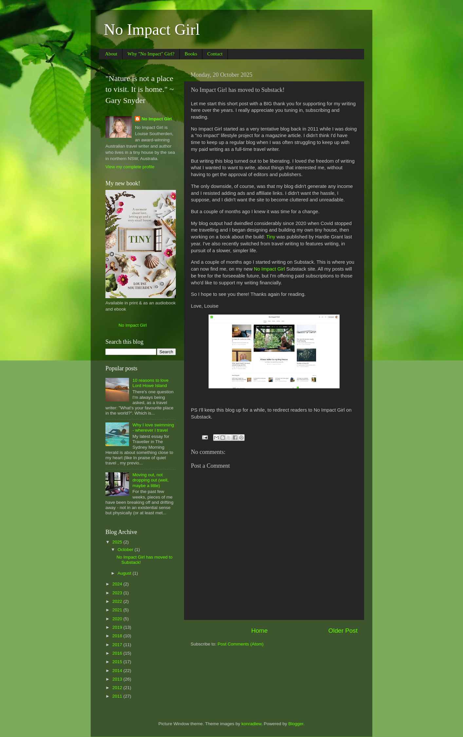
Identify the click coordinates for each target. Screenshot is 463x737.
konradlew (251, 723)
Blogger (296, 723)
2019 (117, 627)
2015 (117, 661)
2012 (117, 687)
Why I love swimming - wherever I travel (153, 427)
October (126, 549)
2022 (117, 601)
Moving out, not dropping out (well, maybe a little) (150, 480)
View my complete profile (130, 166)
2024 (117, 584)
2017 (117, 644)
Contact (215, 53)
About (111, 53)
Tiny (270, 236)
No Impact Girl (152, 29)
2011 (117, 696)
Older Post (343, 630)
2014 (117, 670)
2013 (117, 679)
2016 (117, 653)
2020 (117, 618)
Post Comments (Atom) (241, 644)
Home (259, 630)
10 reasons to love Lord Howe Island (150, 383)
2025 (117, 542)
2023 (117, 592)
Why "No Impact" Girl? (150, 53)
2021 (117, 609)
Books (191, 53)
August (125, 573)
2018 (117, 635)
